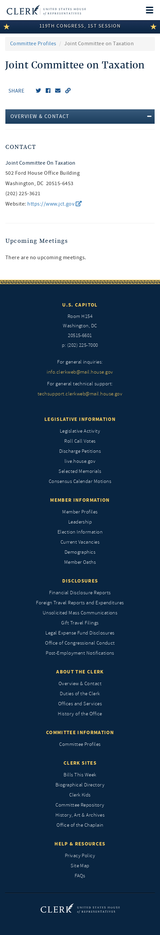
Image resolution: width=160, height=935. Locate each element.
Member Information (80, 500)
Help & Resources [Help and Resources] (80, 843)
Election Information (80, 532)
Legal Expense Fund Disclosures (79, 633)
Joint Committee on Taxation (40, 163)
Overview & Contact (80, 683)
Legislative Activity (80, 431)
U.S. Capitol (79, 304)
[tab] (80, 116)
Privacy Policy (80, 855)
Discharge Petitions (80, 451)
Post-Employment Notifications (80, 653)
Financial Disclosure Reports (80, 593)
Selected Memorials (80, 471)
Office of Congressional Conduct (80, 643)
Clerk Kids (80, 795)
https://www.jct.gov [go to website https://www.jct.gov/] (54, 204)
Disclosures (80, 581)
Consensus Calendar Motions (80, 481)
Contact (20, 147)
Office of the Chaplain (80, 825)
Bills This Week (80, 775)
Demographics (80, 552)
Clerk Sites (80, 763)
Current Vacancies (80, 542)
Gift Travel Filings (79, 623)
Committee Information (80, 732)
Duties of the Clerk (80, 694)
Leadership (80, 522)
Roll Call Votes (79, 441)
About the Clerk (80, 671)
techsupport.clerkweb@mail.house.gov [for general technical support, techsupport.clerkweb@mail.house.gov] (80, 394)
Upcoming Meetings (36, 241)
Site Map (80, 866)
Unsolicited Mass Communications (80, 613)
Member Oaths (80, 562)
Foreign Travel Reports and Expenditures (80, 603)
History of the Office (80, 714)
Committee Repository (80, 805)
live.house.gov (80, 461)
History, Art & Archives (80, 815)
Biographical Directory (80, 785)
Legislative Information (80, 419)
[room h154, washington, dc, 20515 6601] (80, 326)
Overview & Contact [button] (40, 116)
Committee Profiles (33, 43)
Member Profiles (79, 512)
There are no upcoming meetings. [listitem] (45, 257)
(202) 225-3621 (23, 193)
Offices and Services (80, 704)
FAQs (80, 876)
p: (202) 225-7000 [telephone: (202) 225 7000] (80, 345)
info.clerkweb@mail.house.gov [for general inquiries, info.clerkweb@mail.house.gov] (80, 372)
